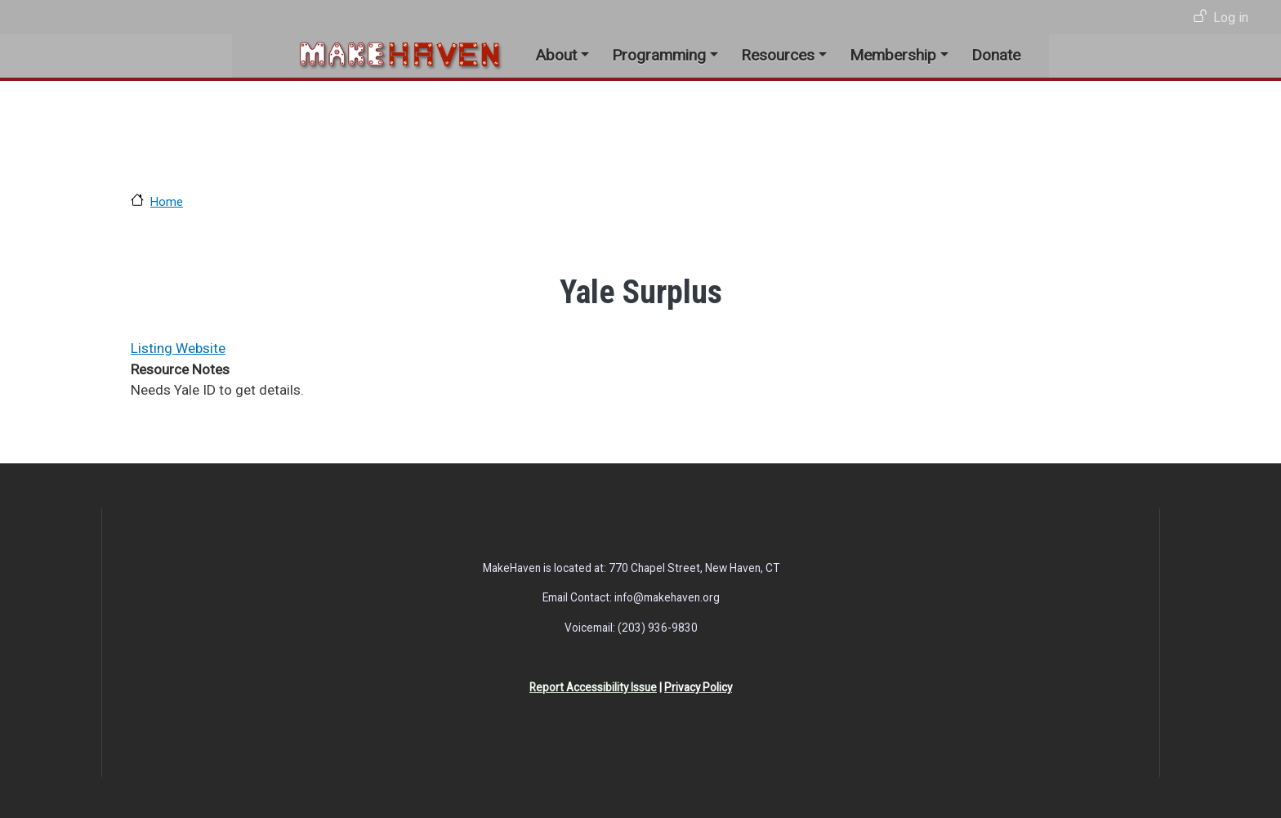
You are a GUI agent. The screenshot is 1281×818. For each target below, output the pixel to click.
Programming (659, 55)
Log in (1230, 17)
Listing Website (178, 348)
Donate (995, 55)
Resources (778, 55)
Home (166, 201)
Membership (893, 55)
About (556, 55)
